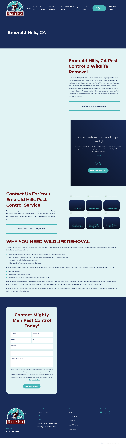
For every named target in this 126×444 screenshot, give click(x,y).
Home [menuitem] (29, 8)
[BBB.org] (105, 412)
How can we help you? (15, 358)
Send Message (29, 386)
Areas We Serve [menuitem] (85, 8)
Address (11, 345)
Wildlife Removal (74, 421)
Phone (10, 339)
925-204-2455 (113, 8)
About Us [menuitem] (35, 8)
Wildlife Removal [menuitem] (52, 8)
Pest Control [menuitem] (42, 8)
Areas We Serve (73, 425)
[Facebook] (114, 412)
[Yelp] (110, 412)
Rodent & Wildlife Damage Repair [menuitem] (70, 8)
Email (31, 339)
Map (39, 415)
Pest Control (73, 417)
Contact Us (99, 8)
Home (70, 413)
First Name (11, 333)
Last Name (33, 333)
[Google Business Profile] (101, 412)
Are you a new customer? (16, 352)
